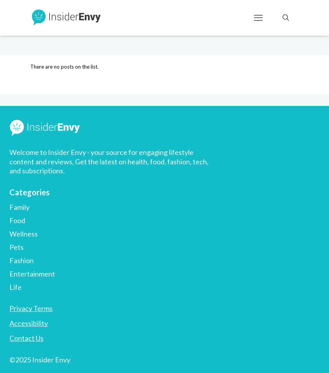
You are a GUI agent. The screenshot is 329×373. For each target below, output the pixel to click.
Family (19, 207)
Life (15, 287)
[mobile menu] (258, 17)
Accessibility (28, 323)
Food (17, 220)
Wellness (23, 233)
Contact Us (26, 338)
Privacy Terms (31, 308)
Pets (16, 247)
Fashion (21, 260)
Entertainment (32, 273)
